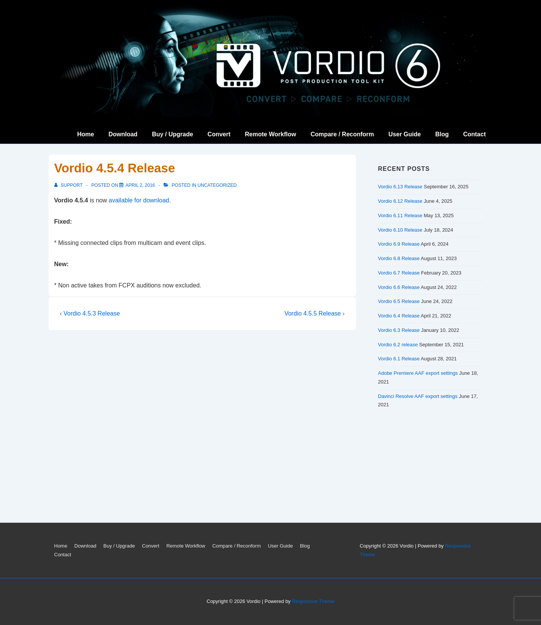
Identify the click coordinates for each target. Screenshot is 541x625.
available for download (139, 200)
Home (85, 134)
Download (123, 134)
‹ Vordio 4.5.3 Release (90, 313)
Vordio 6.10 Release (400, 230)
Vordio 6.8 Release (399, 258)
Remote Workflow (270, 134)
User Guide (404, 134)
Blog (442, 134)
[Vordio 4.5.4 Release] (140, 185)
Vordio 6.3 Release (399, 330)
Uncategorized (217, 185)
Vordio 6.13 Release (400, 186)
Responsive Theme (313, 601)
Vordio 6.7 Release (399, 273)
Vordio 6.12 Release (400, 201)
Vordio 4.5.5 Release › (314, 313)
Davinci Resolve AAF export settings (418, 396)
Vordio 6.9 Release (399, 244)
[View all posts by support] (69, 185)
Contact (474, 134)
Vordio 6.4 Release (399, 316)
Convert (219, 134)
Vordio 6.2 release (398, 344)
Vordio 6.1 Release (399, 358)
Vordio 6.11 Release (400, 215)
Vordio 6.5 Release (399, 301)
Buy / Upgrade (172, 134)
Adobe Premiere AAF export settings (418, 373)
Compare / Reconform (342, 134)
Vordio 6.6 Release (399, 287)
